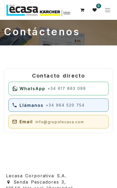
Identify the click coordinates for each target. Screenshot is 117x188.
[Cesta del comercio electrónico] (82, 10)
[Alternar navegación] (107, 10)
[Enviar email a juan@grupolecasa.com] (58, 121)
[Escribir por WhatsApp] (58, 88)
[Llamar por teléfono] (58, 105)
